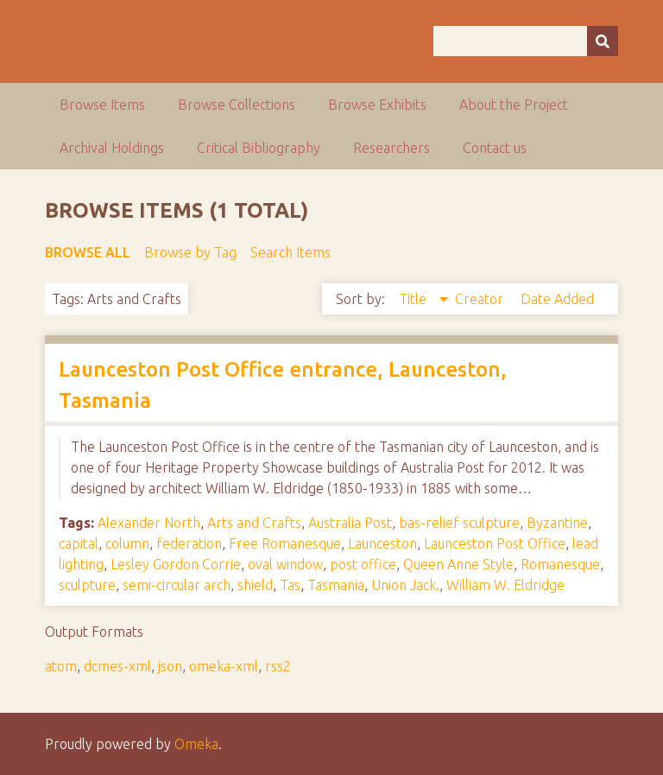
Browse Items (102, 104)
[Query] (525, 41)
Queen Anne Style (458, 564)
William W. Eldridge (505, 585)
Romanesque (560, 564)
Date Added (557, 299)
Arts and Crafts (254, 522)
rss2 (278, 666)
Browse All (87, 252)
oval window (285, 564)
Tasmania (335, 585)
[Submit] (602, 41)
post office (363, 564)
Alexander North (149, 522)
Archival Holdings (112, 148)
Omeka (196, 744)
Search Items (290, 252)
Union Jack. (405, 585)
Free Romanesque (285, 543)
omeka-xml (223, 666)
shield (255, 585)
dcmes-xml (117, 666)
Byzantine (557, 522)
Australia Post (350, 522)
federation (189, 543)
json (170, 666)
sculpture (87, 585)
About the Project (513, 104)
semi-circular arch (176, 585)
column (127, 543)
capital (78, 543)
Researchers (391, 148)
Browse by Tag (190, 252)
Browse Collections (236, 104)
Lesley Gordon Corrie (175, 564)
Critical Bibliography (258, 148)
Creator (481, 299)
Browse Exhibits (377, 104)
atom (61, 666)
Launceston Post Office (494, 543)
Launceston (382, 543)
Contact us (495, 148)
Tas (290, 585)
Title (414, 299)
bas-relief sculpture (459, 522)
